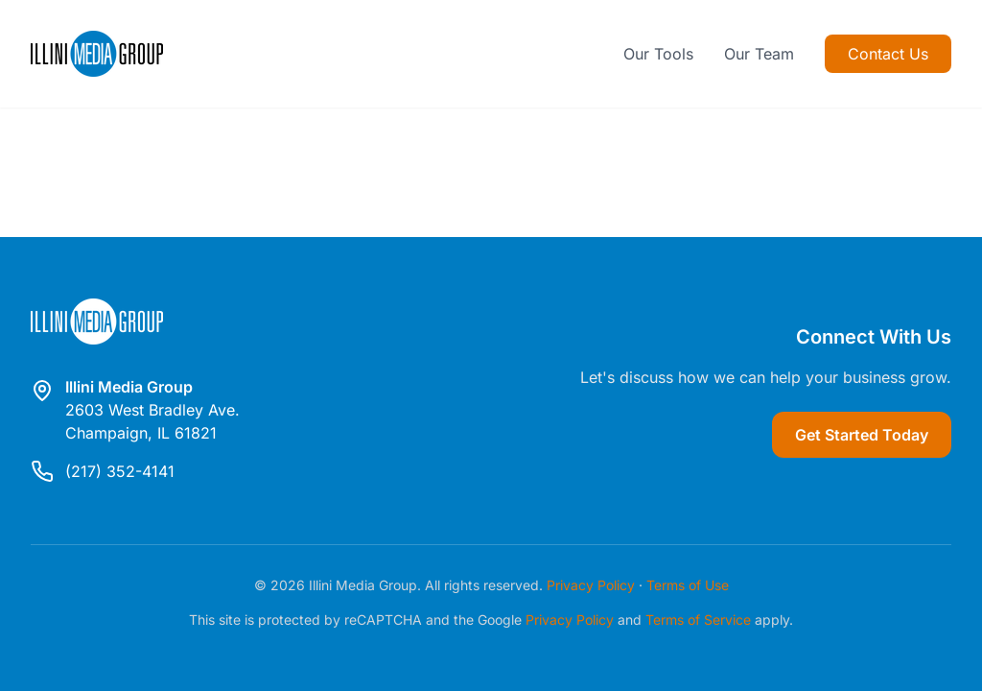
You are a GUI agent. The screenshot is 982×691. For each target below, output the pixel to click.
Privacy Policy (591, 585)
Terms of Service (698, 619)
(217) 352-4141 (120, 471)
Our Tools (658, 53)
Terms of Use (687, 585)
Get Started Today (861, 434)
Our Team (759, 53)
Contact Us (888, 53)
